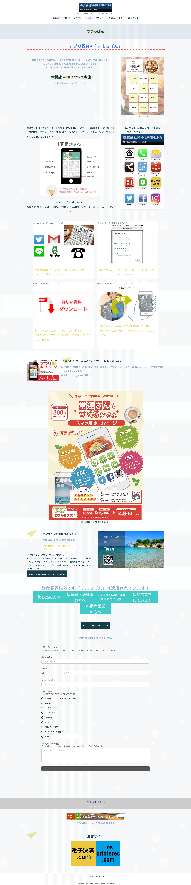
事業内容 (66, 18)
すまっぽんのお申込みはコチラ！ (95, 625)
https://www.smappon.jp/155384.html (71, 83)
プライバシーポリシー (95, 873)
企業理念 (56, 18)
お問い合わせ (133, 18)
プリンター (100, 18)
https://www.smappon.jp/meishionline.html (47, 574)
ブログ (121, 18)
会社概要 (111, 18)
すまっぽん (88, 18)
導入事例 (77, 18)
